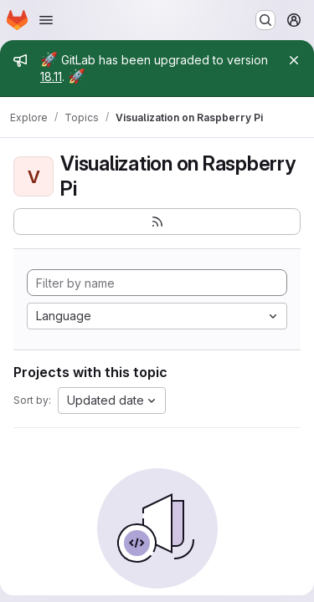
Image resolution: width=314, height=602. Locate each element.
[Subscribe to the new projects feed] (157, 221)
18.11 (51, 76)
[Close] (294, 60)
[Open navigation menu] (46, 20)
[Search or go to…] (265, 20)
